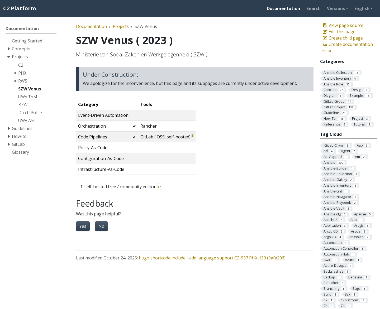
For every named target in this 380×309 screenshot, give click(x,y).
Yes (82, 226)
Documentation (91, 26)
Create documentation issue (347, 47)
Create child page (342, 38)
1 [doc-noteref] (192, 135)
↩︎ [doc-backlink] (159, 187)
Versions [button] (336, 8)
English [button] (361, 8)
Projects (121, 26)
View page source (342, 25)
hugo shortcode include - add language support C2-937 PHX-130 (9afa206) (212, 258)
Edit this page (338, 32)
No (101, 226)
